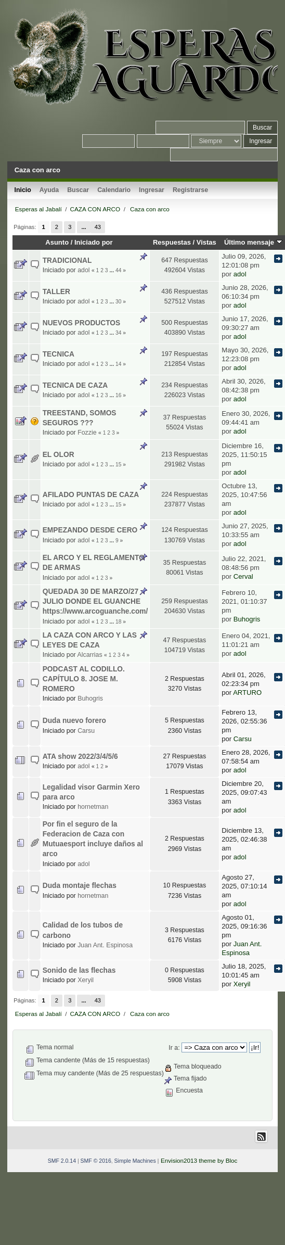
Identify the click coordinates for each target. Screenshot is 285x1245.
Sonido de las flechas (79, 970)
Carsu (86, 730)
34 (118, 333)
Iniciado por (93, 242)
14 (118, 364)
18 (118, 622)
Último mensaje (253, 242)
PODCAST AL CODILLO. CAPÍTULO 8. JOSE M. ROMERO (84, 679)
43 (98, 227)
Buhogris (247, 619)
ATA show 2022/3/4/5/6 (80, 756)
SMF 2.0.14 (62, 1161)
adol (83, 270)
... (83, 227)
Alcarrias (89, 654)
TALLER (56, 292)
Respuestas (172, 242)
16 (118, 395)
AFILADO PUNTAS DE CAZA (91, 495)
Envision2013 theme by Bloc (199, 1160)
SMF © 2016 (96, 1161)
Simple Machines (135, 1161)
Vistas (206, 242)
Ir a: (174, 1047)
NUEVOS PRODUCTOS (82, 323)
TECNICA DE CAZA (75, 385)
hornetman (92, 806)
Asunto (57, 242)
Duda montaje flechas (79, 886)
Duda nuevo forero (74, 721)
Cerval (243, 576)
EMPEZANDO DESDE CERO (90, 530)
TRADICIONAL (67, 260)
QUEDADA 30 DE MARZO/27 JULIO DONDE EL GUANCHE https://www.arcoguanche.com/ (95, 602)
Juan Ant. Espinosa (105, 945)
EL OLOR (58, 455)
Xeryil (85, 980)
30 (118, 301)
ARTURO (247, 692)
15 (118, 464)
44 (118, 270)
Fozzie (86, 432)
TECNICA (58, 354)
